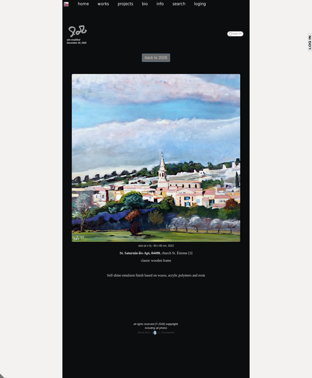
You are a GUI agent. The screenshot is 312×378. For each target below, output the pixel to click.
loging (200, 4)
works (103, 4)
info (160, 4)
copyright (172, 324)
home (83, 4)
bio (145, 4)
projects (125, 4)
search (178, 4)
